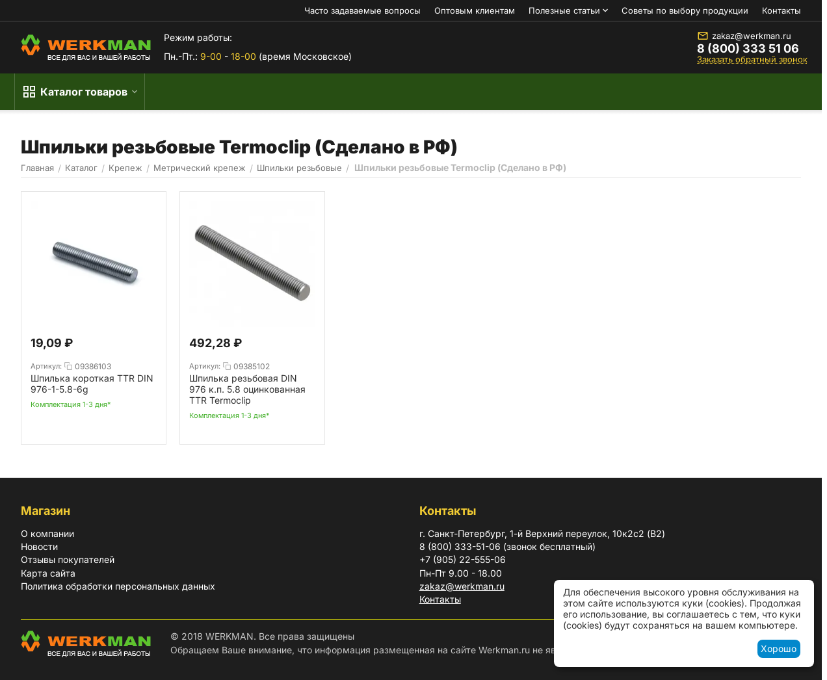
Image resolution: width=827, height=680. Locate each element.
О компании (47, 533)
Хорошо (778, 648)
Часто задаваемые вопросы (362, 10)
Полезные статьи (564, 10)
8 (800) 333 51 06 (748, 48)
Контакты (781, 10)
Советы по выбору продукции (685, 10)
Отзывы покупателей (67, 559)
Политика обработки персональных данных (118, 586)
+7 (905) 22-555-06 (462, 559)
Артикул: (46, 366)
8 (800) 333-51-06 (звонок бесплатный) (507, 546)
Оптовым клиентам (474, 10)
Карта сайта (48, 573)
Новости (39, 546)
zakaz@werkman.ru (744, 36)
